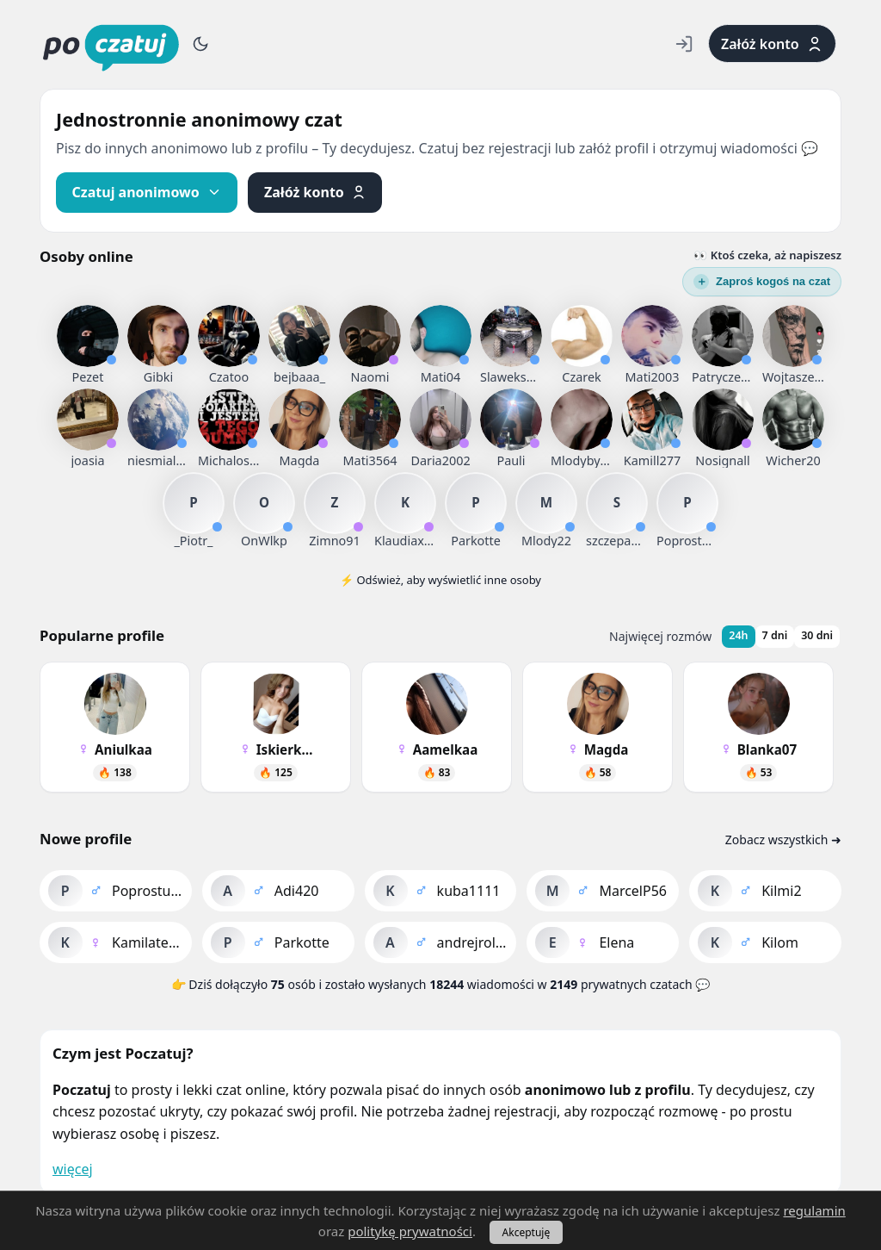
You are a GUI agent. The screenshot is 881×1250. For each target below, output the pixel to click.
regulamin (814, 1210)
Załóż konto (772, 43)
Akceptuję (526, 1232)
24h (738, 635)
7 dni (775, 635)
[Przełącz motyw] (200, 44)
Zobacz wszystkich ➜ (783, 839)
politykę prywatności (410, 1231)
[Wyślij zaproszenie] (761, 281)
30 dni (817, 635)
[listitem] (88, 336)
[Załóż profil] (315, 192)
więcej (72, 1169)
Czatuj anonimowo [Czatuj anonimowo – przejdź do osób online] (147, 192)
